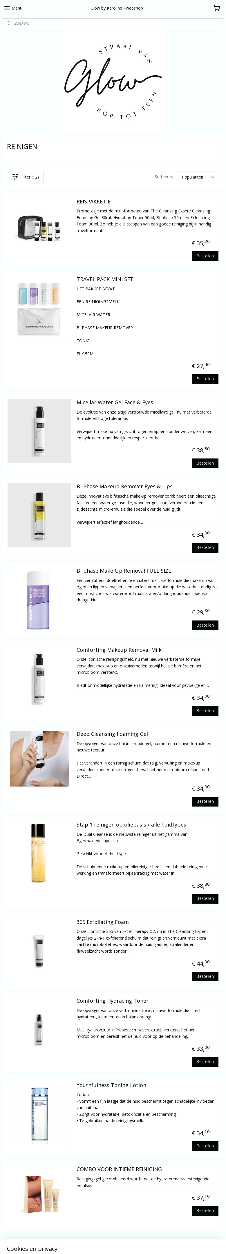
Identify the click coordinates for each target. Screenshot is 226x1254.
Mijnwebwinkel (187, 1243)
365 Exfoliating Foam (103, 922)
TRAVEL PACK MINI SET (105, 279)
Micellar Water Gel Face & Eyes (115, 402)
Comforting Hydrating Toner (113, 1001)
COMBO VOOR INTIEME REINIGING (119, 1169)
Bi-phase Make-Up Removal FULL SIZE (124, 571)
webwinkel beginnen (136, 1243)
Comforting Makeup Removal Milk (119, 650)
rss (114, 1243)
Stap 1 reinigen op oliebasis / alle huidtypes (131, 825)
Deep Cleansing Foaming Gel (112, 734)
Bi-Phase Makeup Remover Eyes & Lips (125, 486)
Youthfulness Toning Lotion (111, 1085)
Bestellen (205, 255)
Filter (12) (25, 176)
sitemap (102, 1243)
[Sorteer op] (198, 177)
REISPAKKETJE (94, 202)
